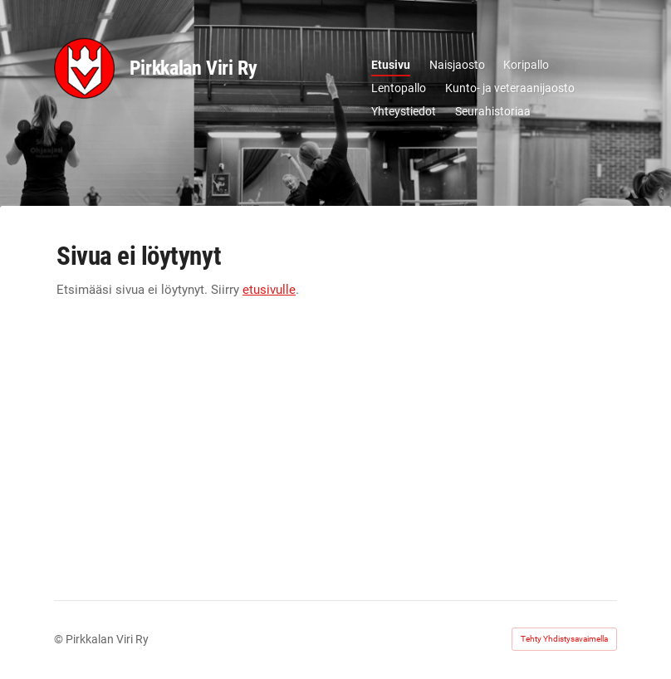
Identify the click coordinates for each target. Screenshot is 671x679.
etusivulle (269, 289)
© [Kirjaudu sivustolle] (60, 639)
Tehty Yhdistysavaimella (564, 638)
